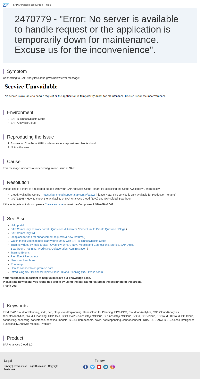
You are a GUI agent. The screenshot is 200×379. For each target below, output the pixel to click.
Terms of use (20, 366)
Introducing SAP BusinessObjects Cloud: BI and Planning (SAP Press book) (57, 272)
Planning (31, 248)
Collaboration (60, 248)
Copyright (53, 366)
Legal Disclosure (37, 366)
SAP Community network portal (30, 229)
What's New (70, 244)
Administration (77, 248)
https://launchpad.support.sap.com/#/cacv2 (69, 194)
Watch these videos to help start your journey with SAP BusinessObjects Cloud (58, 240)
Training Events (20, 252)
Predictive (44, 248)
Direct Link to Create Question (97, 229)
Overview (56, 244)
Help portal (17, 225)
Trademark (9, 369)
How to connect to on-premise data (32, 268)
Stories (114, 244)
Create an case (54, 204)
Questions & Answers (64, 229)
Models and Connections (94, 244)
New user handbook (23, 260)
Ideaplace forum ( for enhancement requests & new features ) (48, 237)
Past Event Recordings (24, 256)
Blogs (121, 229)
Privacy (8, 366)
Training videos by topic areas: (29, 244)
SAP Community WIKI (24, 233)
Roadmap (17, 264)
